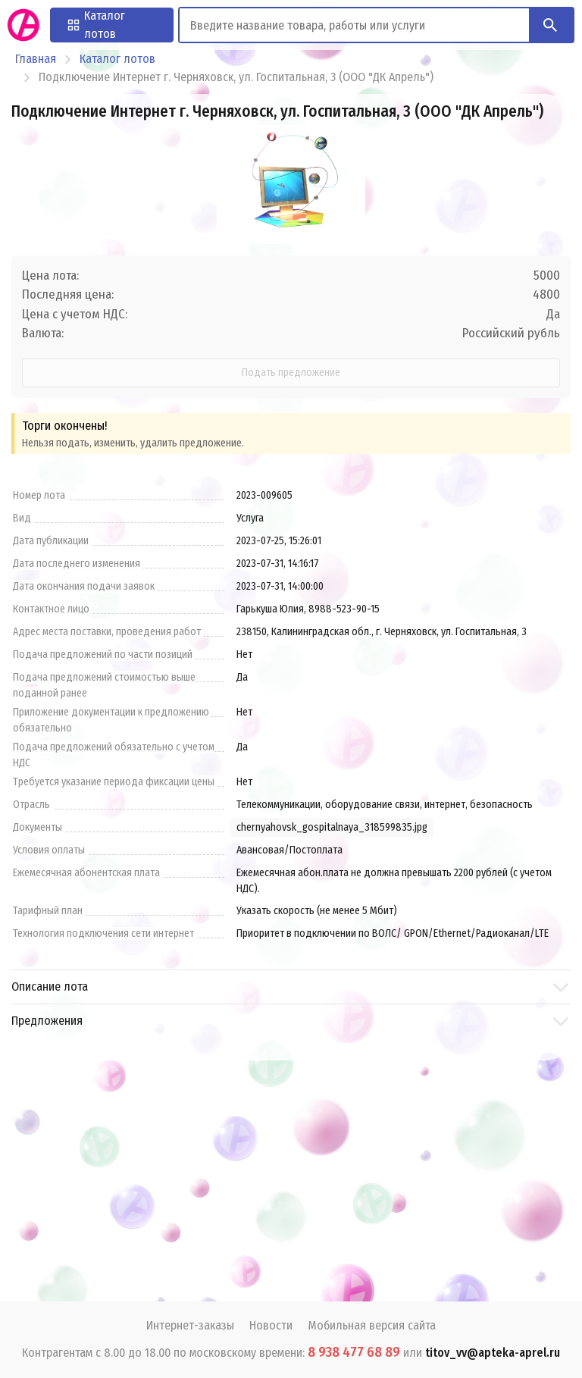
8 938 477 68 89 (354, 1352)
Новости (271, 1325)
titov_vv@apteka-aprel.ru (492, 1352)
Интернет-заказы (190, 1325)
